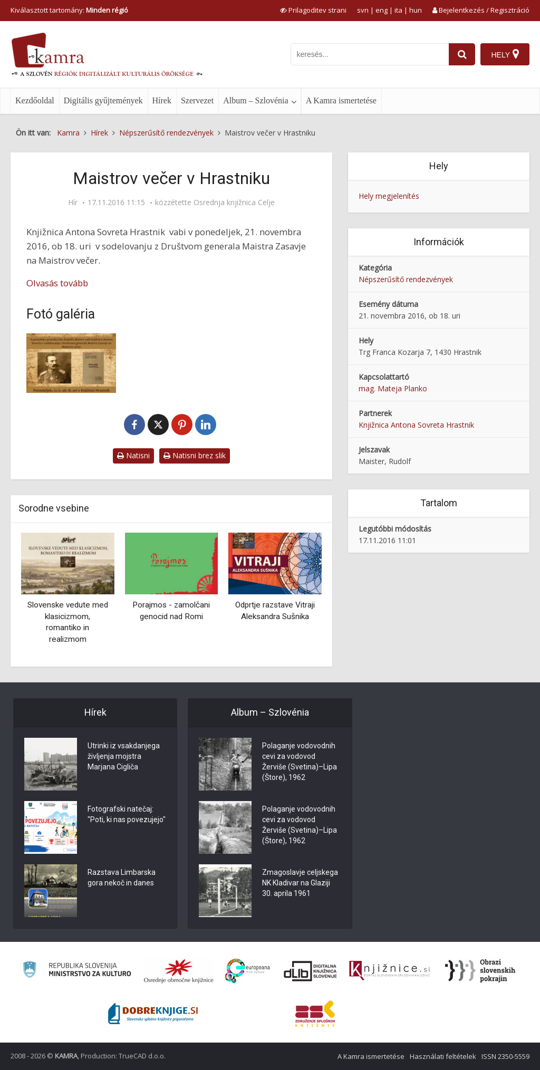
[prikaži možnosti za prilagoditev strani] (313, 10)
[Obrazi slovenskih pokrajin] (480, 971)
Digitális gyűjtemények (103, 100)
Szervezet (197, 100)
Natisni (133, 455)
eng (381, 10)
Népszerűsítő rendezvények (406, 279)
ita (398, 10)
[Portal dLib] (311, 971)
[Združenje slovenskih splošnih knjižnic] (389, 970)
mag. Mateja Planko (393, 388)
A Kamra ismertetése (341, 100)
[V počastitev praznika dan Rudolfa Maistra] (71, 363)
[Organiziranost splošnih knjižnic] (178, 971)
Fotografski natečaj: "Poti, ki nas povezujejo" (127, 814)
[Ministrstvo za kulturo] (77, 971)
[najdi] (462, 54)
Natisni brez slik (194, 455)
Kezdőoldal (34, 100)
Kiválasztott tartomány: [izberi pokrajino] (69, 10)
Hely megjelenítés (389, 196)
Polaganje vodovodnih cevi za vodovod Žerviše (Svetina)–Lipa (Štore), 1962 (299, 761)
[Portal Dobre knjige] (153, 1013)
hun (415, 10)
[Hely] (504, 54)
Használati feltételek (443, 1056)
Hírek (161, 100)
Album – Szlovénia (255, 100)
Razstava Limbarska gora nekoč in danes (122, 877)
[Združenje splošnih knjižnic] (315, 1013)
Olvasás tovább (57, 283)
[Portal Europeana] (247, 971)
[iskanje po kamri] (370, 54)
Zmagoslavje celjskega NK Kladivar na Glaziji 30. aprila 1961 (300, 883)
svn (363, 10)
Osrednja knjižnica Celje (234, 202)
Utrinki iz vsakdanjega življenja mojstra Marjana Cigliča (124, 756)
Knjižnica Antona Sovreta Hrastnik (416, 425)
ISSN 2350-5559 (505, 1056)
